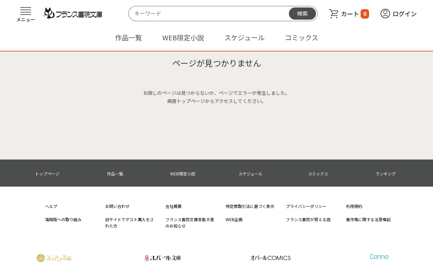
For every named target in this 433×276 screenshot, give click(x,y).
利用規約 (354, 206)
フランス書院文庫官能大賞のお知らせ (189, 222)
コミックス (301, 37)
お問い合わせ (117, 206)
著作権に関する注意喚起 (368, 219)
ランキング (385, 173)
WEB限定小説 (183, 37)
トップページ (47, 173)
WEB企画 (234, 219)
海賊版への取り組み (63, 219)
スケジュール (244, 37)
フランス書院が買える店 (308, 219)
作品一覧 (128, 37)
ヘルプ (51, 206)
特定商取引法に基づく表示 (250, 206)
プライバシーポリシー (306, 206)
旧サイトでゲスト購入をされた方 (129, 222)
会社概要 (173, 206)
